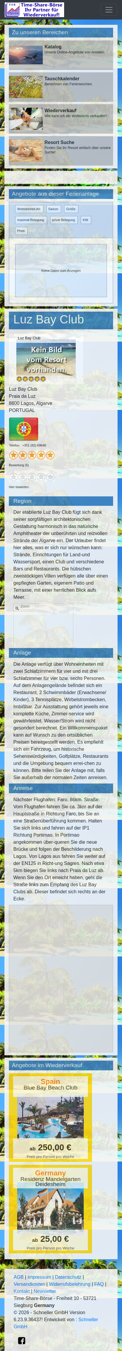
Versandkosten (29, 1284)
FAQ (99, 1284)
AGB (19, 1277)
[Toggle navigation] (109, 10)
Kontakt (22, 1291)
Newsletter (45, 1291)
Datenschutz (68, 1277)
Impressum (39, 1277)
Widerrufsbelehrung (70, 1284)
